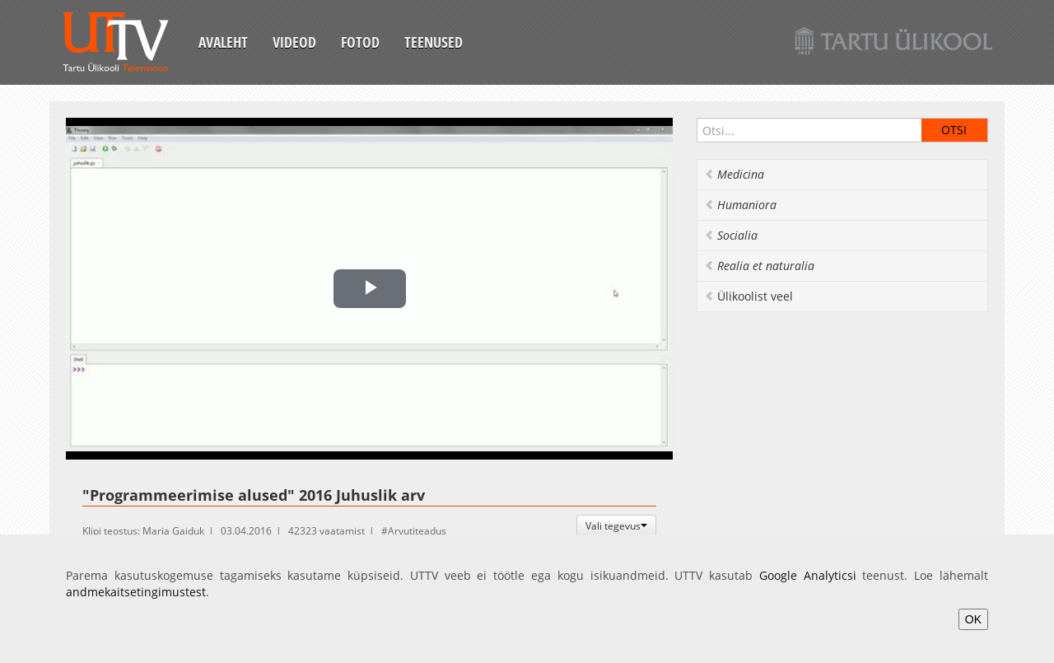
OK (973, 619)
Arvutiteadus (417, 531)
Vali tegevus (616, 525)
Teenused (433, 42)
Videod (294, 42)
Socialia (731, 235)
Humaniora (740, 204)
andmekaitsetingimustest (136, 592)
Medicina (734, 174)
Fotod (360, 42)
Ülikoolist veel (748, 296)
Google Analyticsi (807, 575)
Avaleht (223, 42)
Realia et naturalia (759, 265)
